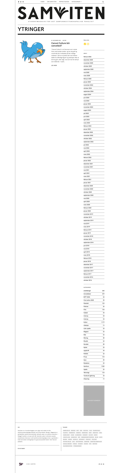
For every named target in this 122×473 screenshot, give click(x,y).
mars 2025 (87, 75)
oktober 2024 (88, 88)
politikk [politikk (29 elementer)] (94, 439)
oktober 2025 (88, 66)
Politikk (86, 354)
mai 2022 (86, 148)
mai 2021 (86, 170)
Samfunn (86, 366)
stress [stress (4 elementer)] (75, 443)
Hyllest (86, 313)
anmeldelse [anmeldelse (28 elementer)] (66, 430)
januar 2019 (87, 233)
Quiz (85, 360)
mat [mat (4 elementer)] (79, 437)
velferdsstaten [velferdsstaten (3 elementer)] (67, 446)
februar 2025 (87, 79)
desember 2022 (88, 132)
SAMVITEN (32, 464)
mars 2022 (87, 154)
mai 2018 (86, 249)
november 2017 (88, 268)
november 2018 (88, 236)
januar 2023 (87, 129)
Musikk (86, 341)
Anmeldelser (87, 294)
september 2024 (88, 91)
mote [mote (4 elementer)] (100, 437)
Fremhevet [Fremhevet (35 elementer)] (72, 432)
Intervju (86, 316)
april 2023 (87, 120)
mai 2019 (86, 223)
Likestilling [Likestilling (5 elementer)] (66, 437)
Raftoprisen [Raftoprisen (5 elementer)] (79, 441)
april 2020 (87, 201)
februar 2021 (87, 179)
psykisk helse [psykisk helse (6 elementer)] (67, 441)
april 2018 (87, 252)
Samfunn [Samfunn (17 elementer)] (86, 441)
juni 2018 (86, 245)
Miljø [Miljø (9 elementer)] (96, 437)
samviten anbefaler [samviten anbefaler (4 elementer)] (96, 441)
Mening (86, 338)
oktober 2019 (88, 217)
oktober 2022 (88, 138)
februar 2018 (87, 258)
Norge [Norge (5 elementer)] (70, 439)
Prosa (85, 357)
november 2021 (88, 167)
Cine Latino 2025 (89, 300)
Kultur (64, 40)
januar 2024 (87, 104)
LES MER (54, 65)
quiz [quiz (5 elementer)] (73, 441)
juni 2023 (86, 116)
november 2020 (88, 189)
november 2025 (88, 63)
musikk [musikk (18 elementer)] (65, 439)
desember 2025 (88, 60)
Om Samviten (51, 2)
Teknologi (86, 372)
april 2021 (87, 173)
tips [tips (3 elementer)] (90, 443)
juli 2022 (86, 145)
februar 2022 (87, 157)
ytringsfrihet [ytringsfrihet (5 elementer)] (77, 446)
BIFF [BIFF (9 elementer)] (78, 430)
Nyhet (85, 347)
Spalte (85, 369)
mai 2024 (86, 101)
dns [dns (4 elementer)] (81, 430)
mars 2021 (87, 176)
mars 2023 (87, 123)
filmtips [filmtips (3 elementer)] (65, 432)
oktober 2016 (88, 280)
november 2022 (88, 135)
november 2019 (88, 214)
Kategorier (76, 2)
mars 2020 (87, 205)
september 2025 (88, 69)
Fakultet (86, 303)
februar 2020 (87, 208)
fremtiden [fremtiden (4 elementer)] (85, 432)
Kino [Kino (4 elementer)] (100, 432)
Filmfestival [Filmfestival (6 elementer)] (96, 430)
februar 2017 (87, 274)
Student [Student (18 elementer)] (80, 443)
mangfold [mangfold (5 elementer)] (74, 437)
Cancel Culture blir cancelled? (60, 44)
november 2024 (88, 85)
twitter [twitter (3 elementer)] (95, 443)
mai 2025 (86, 72)
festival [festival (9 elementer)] (85, 430)
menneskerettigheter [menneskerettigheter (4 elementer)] (87, 437)
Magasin (86, 332)
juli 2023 (86, 113)
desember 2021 (88, 164)
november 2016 (88, 277)
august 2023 (87, 110)
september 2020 (88, 195)
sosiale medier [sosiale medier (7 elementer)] (67, 443)
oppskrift (86, 350)
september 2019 (88, 220)
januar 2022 (87, 160)
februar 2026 (87, 57)
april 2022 (87, 151)
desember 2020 (88, 186)
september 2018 (88, 242)
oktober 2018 (88, 239)
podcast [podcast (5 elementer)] (88, 439)
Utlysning (86, 379)
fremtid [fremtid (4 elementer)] (78, 432)
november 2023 (88, 107)
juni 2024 (86, 98)
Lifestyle (86, 325)
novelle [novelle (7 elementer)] (75, 439)
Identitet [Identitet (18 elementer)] (95, 432)
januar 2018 (87, 261)
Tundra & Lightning (89, 376)
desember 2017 (88, 264)
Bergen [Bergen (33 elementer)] (73, 430)
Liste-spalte (87, 328)
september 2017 (88, 271)
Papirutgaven (64, 2)
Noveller (86, 344)
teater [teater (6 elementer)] (86, 443)
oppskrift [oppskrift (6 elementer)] (82, 439)
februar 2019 (87, 230)
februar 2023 (87, 126)
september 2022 (88, 142)
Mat (85, 335)
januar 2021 (87, 183)
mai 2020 (86, 198)
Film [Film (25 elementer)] (90, 430)
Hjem (42, 2)
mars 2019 (87, 227)
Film (85, 309)
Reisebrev (86, 363)
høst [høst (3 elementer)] (90, 432)
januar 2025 (87, 82)
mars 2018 (87, 255)
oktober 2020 (88, 192)
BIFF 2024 (87, 297)
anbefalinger (87, 291)
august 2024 (87, 94)
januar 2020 (87, 211)
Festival (86, 306)
